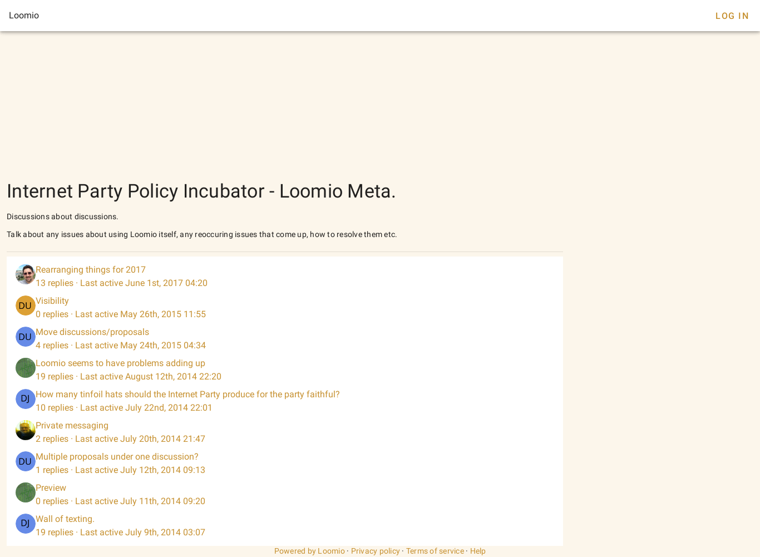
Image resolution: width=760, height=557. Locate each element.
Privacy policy (376, 550)
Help (478, 550)
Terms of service (435, 550)
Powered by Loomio (309, 550)
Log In (732, 16)
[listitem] (285, 276)
